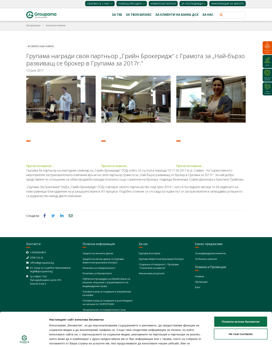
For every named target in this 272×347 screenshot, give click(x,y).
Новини (199, 276)
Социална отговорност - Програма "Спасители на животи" (159, 266)
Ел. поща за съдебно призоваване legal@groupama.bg (50, 269)
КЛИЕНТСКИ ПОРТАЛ (163, 3)
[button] (45, 216)
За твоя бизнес (139, 15)
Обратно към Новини (41, 46)
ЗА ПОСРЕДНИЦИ (192, 3)
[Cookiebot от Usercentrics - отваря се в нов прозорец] (24, 340)
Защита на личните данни (98, 253)
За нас (207, 15)
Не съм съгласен (240, 302)
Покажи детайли (222, 339)
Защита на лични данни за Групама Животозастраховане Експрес (103, 260)
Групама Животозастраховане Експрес (161, 259)
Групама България (149, 253)
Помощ (130, 3)
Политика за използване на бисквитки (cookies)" (85, 325)
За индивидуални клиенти (210, 253)
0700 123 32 (36, 257)
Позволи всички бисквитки (241, 289)
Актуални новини (55, 25)
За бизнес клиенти (206, 259)
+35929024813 (38, 252)
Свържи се (98, 3)
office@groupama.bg (42, 262)
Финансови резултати (152, 273)
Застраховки (33, 25)
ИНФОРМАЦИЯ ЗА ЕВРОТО (227, 3)
